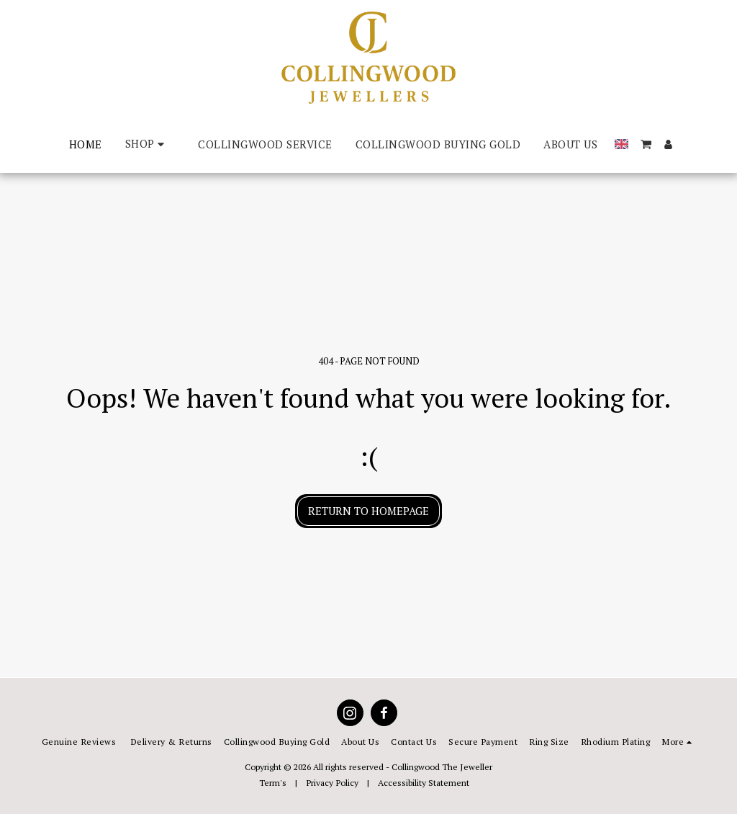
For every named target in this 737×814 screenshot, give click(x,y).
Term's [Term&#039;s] (272, 782)
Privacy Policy (332, 782)
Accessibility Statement (423, 782)
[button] (646, 144)
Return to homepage (368, 511)
